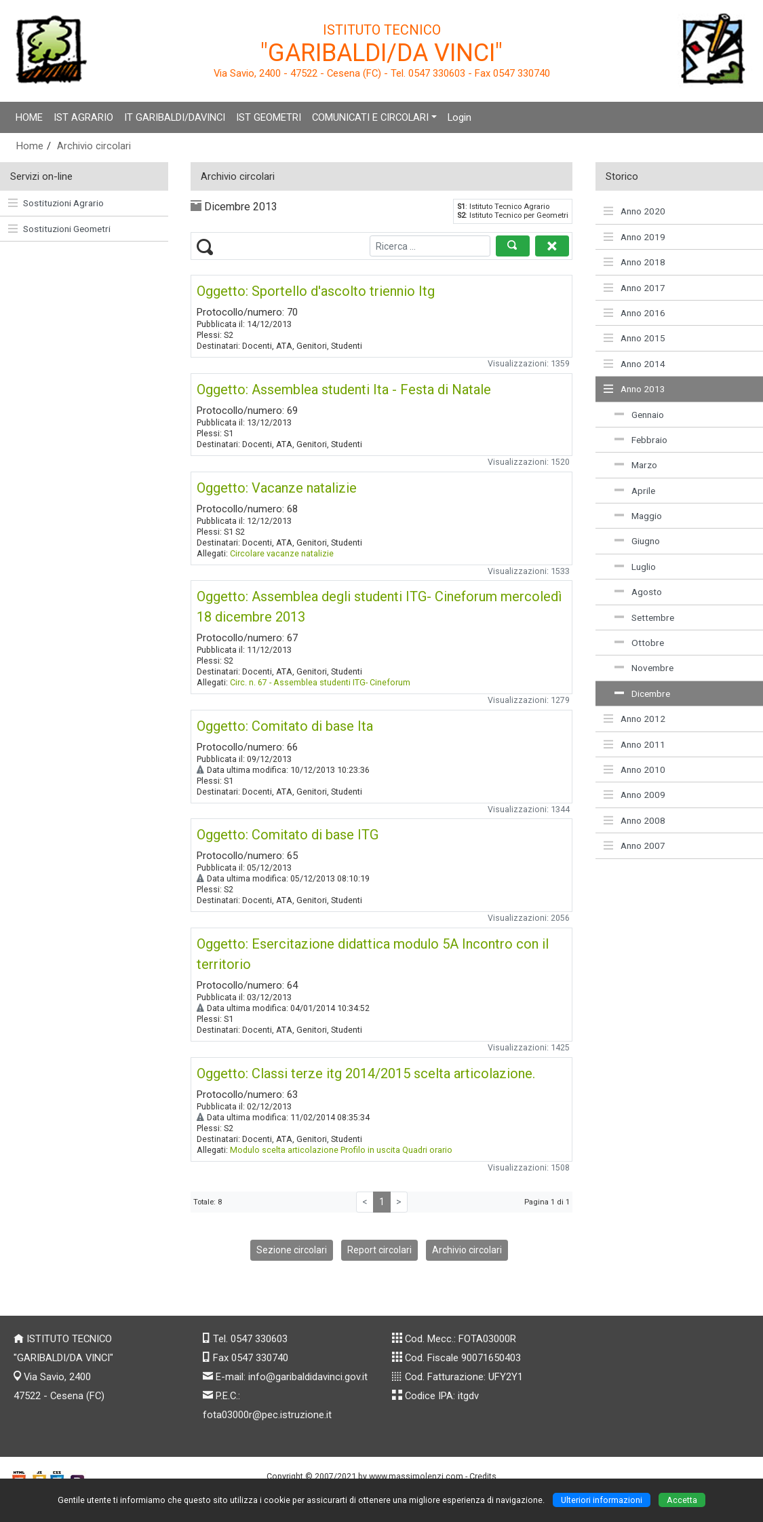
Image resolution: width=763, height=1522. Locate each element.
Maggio (638, 515)
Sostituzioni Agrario (56, 202)
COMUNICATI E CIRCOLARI (370, 117)
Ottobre (639, 642)
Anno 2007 (634, 845)
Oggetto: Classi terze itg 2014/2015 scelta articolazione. (366, 1073)
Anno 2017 (634, 287)
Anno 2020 (634, 211)
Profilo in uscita (370, 1150)
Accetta (682, 1500)
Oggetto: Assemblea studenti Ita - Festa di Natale (344, 389)
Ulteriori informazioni (601, 1500)
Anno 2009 (634, 794)
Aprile (634, 490)
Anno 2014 (634, 363)
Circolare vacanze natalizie (282, 553)
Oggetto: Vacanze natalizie (277, 488)
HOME (29, 117)
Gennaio (639, 414)
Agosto (638, 591)
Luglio (635, 566)
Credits (482, 1476)
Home (29, 146)
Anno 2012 (634, 718)
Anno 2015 (634, 337)
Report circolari (379, 1249)
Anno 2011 (634, 744)
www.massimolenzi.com (416, 1476)
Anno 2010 (634, 769)
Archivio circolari (94, 146)
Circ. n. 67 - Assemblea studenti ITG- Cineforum (320, 682)
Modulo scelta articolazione (284, 1150)
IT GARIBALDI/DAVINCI (174, 117)
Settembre (644, 617)
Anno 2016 (634, 312)
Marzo (635, 464)
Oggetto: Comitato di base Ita (285, 726)
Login (459, 117)
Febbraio (640, 439)
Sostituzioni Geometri (59, 228)
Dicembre (642, 693)
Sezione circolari (291, 1249)
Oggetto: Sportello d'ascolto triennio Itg (316, 291)
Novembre (643, 667)
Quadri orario (427, 1150)
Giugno (637, 540)
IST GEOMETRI (268, 117)
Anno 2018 (634, 261)
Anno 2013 (634, 388)
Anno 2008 (634, 820)
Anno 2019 (634, 236)
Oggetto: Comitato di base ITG (287, 834)
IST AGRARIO (83, 117)
